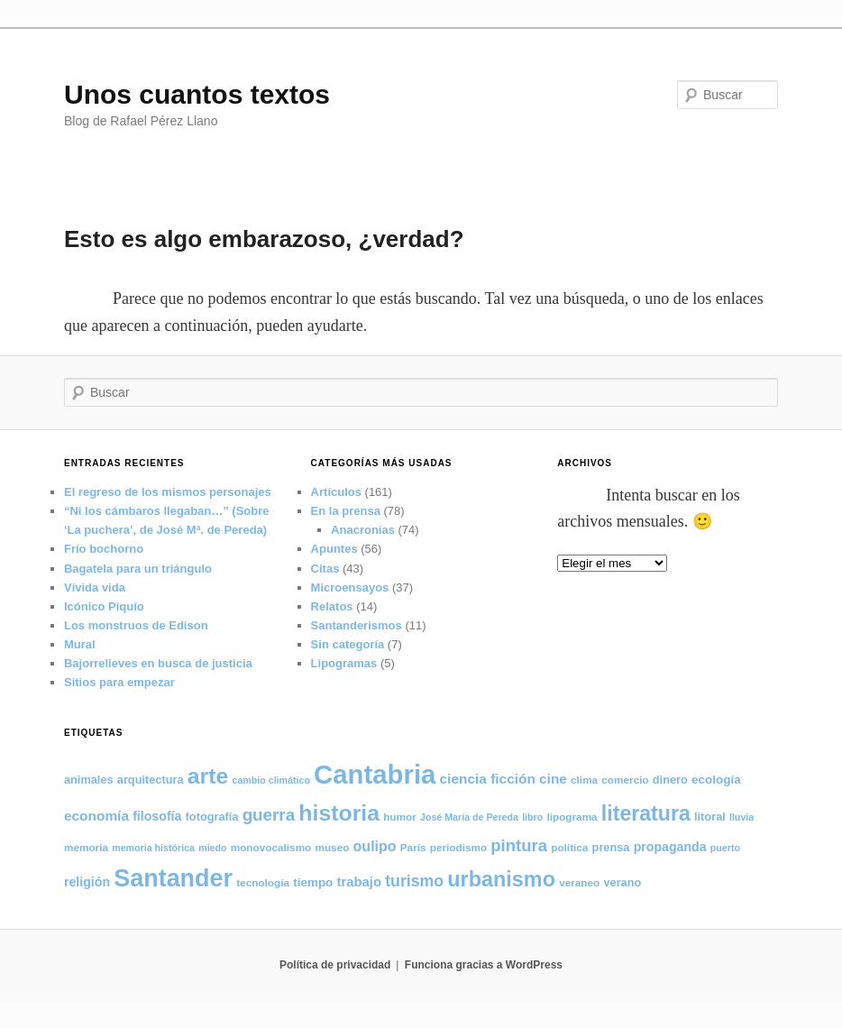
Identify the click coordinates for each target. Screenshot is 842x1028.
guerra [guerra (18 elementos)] (269, 814)
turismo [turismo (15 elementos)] (414, 881)
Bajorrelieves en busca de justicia (158, 663)
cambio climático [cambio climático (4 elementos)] (270, 780)
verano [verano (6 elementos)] (622, 882)
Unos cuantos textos (197, 94)
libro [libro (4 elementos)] (532, 817)
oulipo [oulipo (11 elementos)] (375, 846)
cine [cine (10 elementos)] (553, 778)
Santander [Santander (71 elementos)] (173, 878)
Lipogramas (344, 663)
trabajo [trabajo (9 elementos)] (359, 882)
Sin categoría (348, 644)
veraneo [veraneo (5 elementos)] (579, 882)
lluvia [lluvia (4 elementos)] (741, 817)
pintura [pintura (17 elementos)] (518, 845)
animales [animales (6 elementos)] (89, 779)
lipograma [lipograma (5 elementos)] (571, 816)
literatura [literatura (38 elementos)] (646, 813)
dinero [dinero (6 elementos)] (670, 779)
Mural (80, 644)
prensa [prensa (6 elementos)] (611, 847)
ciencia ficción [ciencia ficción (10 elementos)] (487, 778)
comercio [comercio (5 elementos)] (624, 779)
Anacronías (363, 530)
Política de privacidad (334, 965)
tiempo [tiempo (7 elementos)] (313, 882)
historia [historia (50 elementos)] (339, 813)
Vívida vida (94, 587)
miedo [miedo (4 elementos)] (212, 847)
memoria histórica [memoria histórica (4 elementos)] (153, 847)
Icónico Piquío (104, 606)
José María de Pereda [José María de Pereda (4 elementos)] (469, 817)
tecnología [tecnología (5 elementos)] (262, 882)
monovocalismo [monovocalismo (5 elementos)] (271, 847)
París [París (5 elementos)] (413, 847)
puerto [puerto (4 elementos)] (725, 847)
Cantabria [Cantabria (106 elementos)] (374, 774)
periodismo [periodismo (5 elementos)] (458, 847)
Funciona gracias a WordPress (484, 965)
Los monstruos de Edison (136, 625)
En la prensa (345, 511)
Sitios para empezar (119, 682)
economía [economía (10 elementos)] (96, 815)
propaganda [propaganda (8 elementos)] (670, 847)
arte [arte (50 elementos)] (208, 776)
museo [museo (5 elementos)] (332, 847)
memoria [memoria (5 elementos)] (86, 847)
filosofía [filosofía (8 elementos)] (157, 816)
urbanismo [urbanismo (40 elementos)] (501, 879)
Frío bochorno (103, 548)
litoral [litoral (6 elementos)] (710, 816)
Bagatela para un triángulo (138, 568)
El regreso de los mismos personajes (167, 492)
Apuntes (334, 548)
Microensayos (350, 587)
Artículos (336, 492)
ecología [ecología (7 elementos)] (716, 779)
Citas (325, 568)
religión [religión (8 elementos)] (87, 882)
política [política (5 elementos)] (569, 847)
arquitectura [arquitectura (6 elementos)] (150, 779)
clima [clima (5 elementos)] (584, 779)
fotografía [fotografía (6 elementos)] (212, 816)
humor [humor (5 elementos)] (399, 816)
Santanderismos (356, 625)
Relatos (332, 606)
